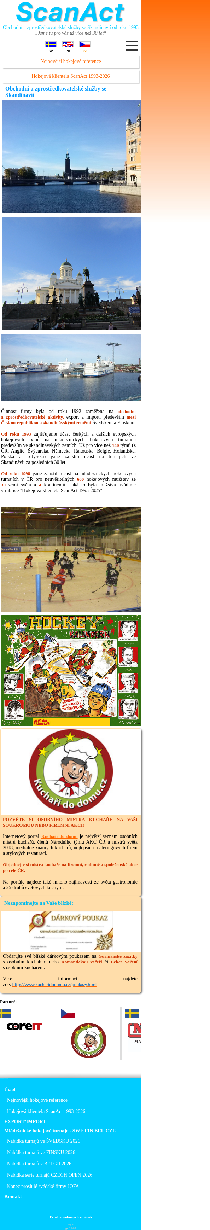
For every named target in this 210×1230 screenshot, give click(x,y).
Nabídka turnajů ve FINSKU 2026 (41, 1152)
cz (85, 46)
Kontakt (13, 1196)
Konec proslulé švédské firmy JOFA (43, 1186)
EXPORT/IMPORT (25, 1121)
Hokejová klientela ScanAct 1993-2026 (70, 76)
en (68, 46)
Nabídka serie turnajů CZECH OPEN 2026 (49, 1175)
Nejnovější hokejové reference (70, 61)
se (51, 46)
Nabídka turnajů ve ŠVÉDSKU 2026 (43, 1141)
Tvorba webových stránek (70, 1217)
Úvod (10, 1089)
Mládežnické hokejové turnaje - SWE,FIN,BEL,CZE (60, 1130)
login (71, 1224)
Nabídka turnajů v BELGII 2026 (39, 1163)
